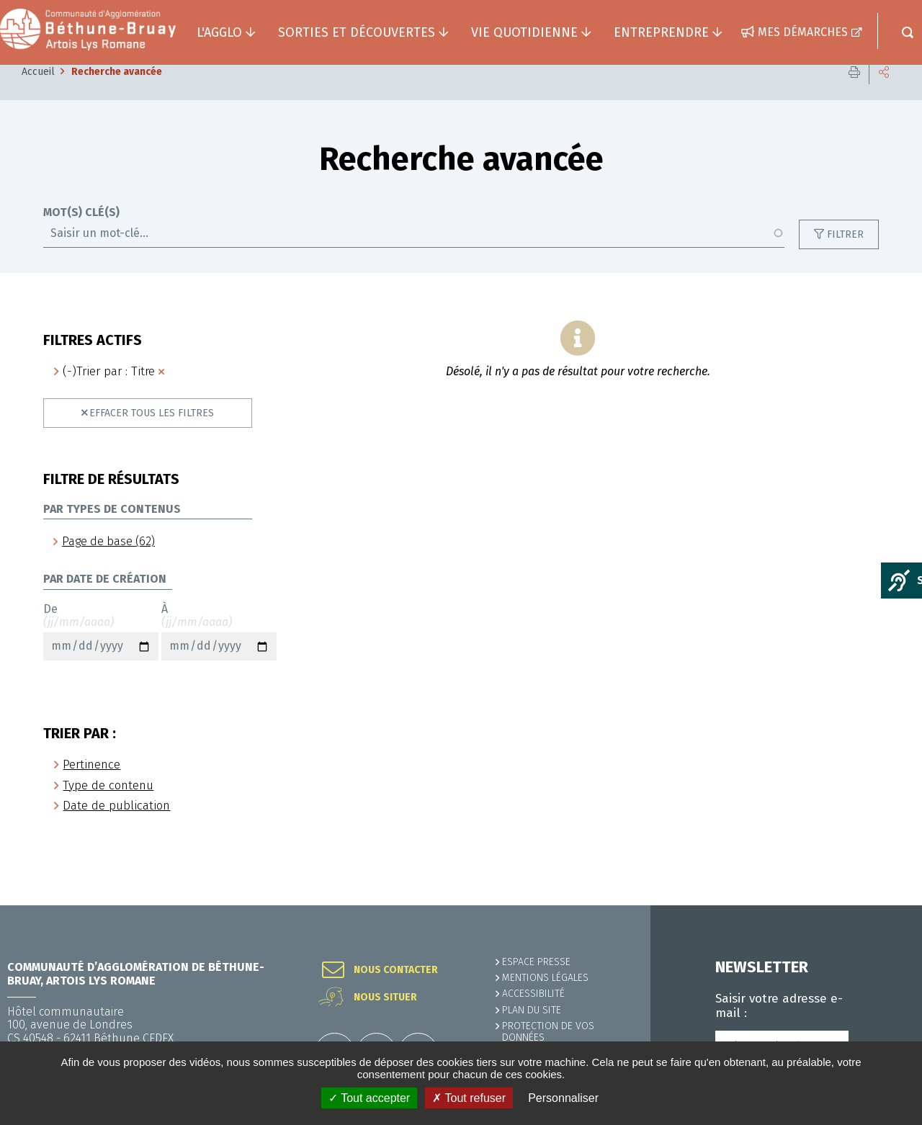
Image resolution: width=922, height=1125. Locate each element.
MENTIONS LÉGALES (545, 978)
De (100, 653)
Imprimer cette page (854, 93)
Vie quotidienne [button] (524, 32)
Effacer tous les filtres (151, 435)
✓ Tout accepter (369, 1098)
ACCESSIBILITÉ (533, 993)
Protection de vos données (548, 1032)
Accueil (38, 93)
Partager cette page (883, 93)
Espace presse (536, 962)
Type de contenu (108, 807)
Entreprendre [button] (661, 32)
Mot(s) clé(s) (81, 234)
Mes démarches (803, 32)
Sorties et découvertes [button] (356, 32)
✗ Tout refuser (469, 1098)
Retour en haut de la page (879, 905)
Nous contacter (396, 970)
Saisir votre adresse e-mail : (779, 1006)
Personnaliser (563, 1098)
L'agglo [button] (219, 32)
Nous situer (385, 997)
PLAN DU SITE (531, 1010)
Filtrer (845, 256)
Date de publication (116, 827)
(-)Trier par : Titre (109, 392)
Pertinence (91, 786)
